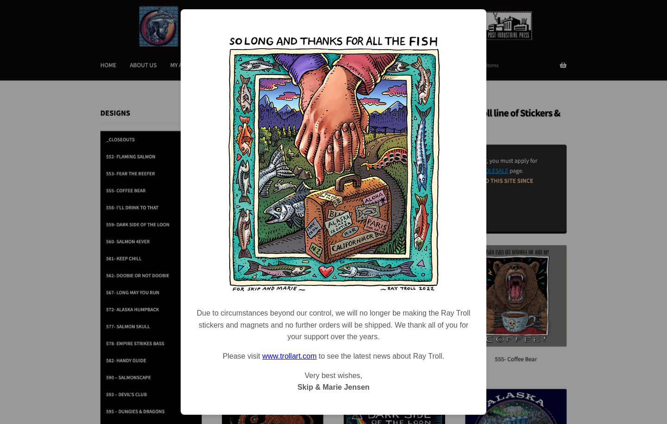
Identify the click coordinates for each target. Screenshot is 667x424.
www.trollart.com (289, 356)
